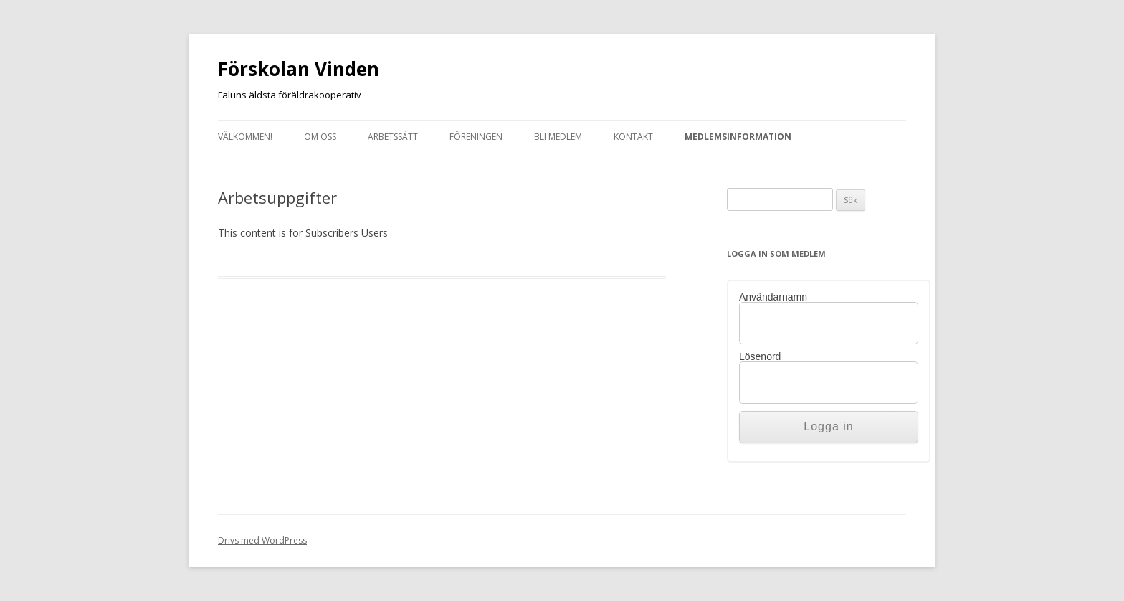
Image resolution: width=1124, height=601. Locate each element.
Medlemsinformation (738, 137)
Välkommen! (245, 137)
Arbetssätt (393, 137)
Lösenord (760, 356)
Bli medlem (558, 137)
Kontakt (633, 137)
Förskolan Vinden (298, 69)
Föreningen (476, 137)
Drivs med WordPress (262, 540)
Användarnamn (773, 297)
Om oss (320, 137)
